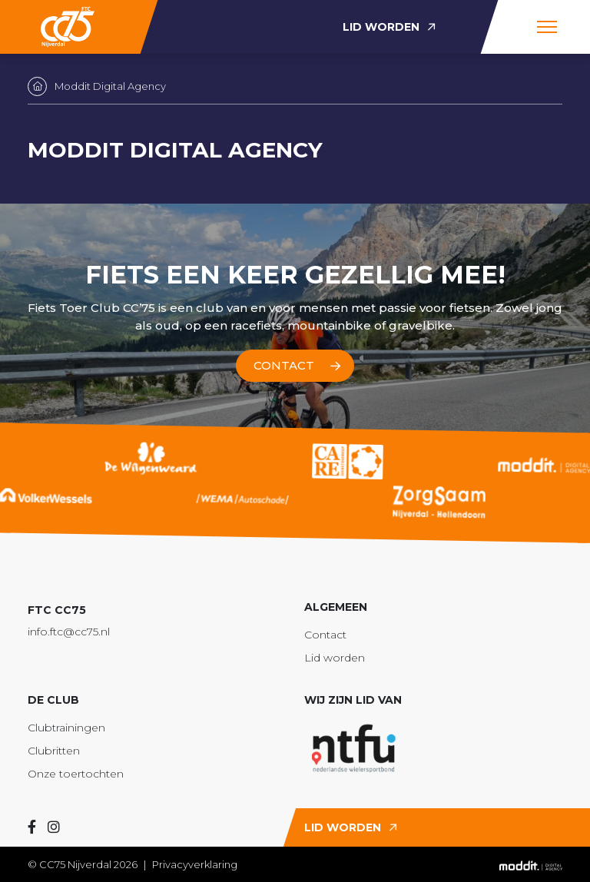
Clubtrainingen (66, 727)
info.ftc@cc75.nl (69, 631)
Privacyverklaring (194, 864)
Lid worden (334, 658)
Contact (325, 635)
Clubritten (54, 751)
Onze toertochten (76, 774)
